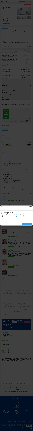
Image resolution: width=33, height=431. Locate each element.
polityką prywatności (13, 216)
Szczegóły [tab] (16, 209)
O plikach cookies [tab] (27, 209)
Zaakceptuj (27, 223)
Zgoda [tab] (6, 209)
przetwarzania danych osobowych (23, 216)
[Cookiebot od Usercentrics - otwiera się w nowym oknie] (28, 206)
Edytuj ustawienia (16, 223)
